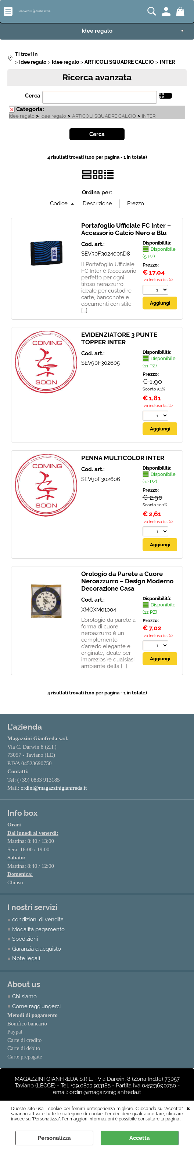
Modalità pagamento (38, 929)
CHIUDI (188, 1108)
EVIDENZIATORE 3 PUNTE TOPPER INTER (119, 338)
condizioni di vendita (38, 919)
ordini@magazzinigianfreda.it (54, 788)
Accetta (139, 1138)
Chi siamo (24, 996)
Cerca (32, 95)
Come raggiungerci (36, 1006)
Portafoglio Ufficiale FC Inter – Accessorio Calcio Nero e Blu (126, 229)
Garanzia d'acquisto (36, 949)
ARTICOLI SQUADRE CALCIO (104, 116)
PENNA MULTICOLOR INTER (122, 458)
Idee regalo (97, 30)
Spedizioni (25, 939)
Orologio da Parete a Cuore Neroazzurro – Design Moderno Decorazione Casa (127, 581)
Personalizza (54, 1138)
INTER (148, 116)
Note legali (26, 958)
